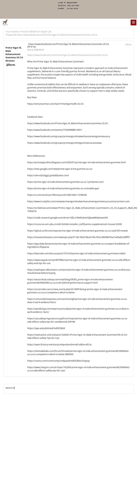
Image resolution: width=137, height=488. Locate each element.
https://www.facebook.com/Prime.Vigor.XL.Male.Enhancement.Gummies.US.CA (57, 34)
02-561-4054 (72, 8)
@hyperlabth (72, 2)
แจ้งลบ (128, 44)
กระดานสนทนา (13, 31)
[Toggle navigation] (133, 22)
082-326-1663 (73, 5)
